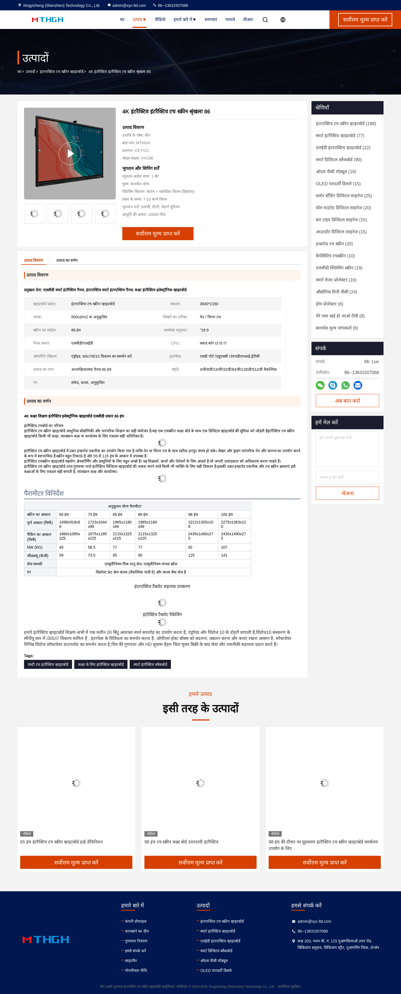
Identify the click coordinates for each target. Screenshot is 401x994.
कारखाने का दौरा (137, 931)
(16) (336, 280)
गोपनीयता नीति (136, 970)
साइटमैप (131, 960)
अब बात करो (347, 401)
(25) (344, 195)
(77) (340, 135)
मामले (230, 19)
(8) (340, 316)
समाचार (211, 19)
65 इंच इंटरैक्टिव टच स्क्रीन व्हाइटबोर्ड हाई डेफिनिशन (61, 842)
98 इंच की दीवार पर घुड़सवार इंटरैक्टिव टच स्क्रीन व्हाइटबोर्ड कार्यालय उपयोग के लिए (323, 845)
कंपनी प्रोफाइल (135, 921)
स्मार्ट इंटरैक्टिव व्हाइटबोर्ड (217, 931)
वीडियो (160, 19)
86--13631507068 (170, 5)
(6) (329, 304)
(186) (346, 123)
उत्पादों (30, 71)
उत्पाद (140, 19)
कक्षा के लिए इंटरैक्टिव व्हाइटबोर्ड (101, 664)
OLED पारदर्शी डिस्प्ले (215, 970)
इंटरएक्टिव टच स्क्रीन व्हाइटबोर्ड (61, 71)
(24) (336, 292)
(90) (339, 159)
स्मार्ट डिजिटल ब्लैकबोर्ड (216, 951)
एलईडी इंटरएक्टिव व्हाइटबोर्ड (220, 941)
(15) (338, 183)
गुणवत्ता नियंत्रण (136, 941)
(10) (335, 256)
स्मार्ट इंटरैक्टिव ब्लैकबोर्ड (150, 664)
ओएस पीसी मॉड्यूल (214, 960)
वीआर (248, 19)
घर (122, 19)
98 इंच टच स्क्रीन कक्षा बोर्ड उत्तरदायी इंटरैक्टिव (181, 842)
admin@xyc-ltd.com (126, 5)
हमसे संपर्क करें (135, 951)
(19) (336, 171)
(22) (343, 147)
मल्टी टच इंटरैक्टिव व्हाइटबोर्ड (48, 664)
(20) (343, 207)
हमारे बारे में (185, 19)
